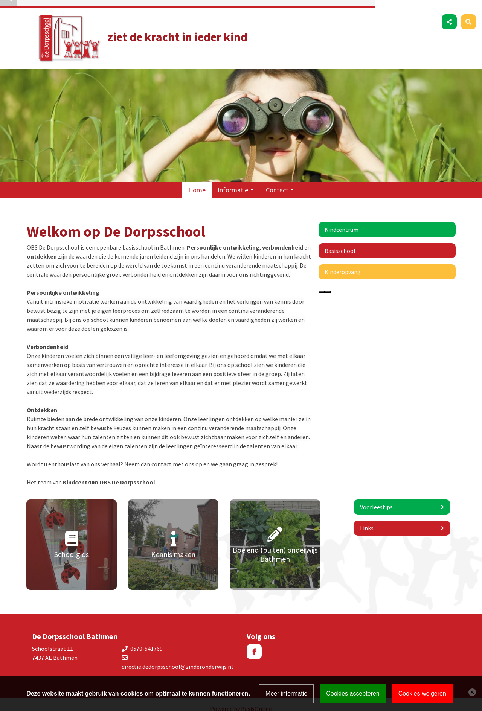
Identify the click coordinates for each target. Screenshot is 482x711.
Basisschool (340, 242)
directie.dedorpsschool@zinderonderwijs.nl (177, 658)
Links (367, 520)
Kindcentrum (341, 221)
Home (197, 181)
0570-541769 (146, 640)
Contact (277, 181)
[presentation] (322, 284)
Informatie (233, 181)
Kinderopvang (343, 263)
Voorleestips (376, 498)
